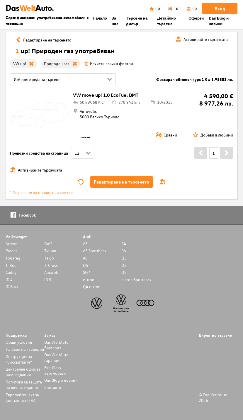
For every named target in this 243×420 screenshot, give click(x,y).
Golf (48, 243)
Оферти (196, 18)
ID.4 (9, 279)
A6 (123, 250)
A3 (85, 243)
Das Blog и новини (219, 20)
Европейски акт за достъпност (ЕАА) (22, 397)
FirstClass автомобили (55, 370)
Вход (220, 8)
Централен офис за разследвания (23, 371)
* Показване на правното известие (41, 192)
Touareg (13, 258)
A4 (123, 243)
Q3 (124, 258)
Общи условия (19, 342)
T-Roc (11, 265)
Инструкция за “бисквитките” (19, 359)
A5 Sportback (94, 250)
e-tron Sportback (136, 279)
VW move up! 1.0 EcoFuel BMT (105, 95)
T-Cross (51, 265)
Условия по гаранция (25, 349)
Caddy (11, 272)
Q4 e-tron (92, 286)
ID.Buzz (12, 286)
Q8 (124, 272)
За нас (115, 20)
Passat (11, 250)
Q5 (85, 265)
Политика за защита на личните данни (24, 384)
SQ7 (86, 272)
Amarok (51, 272)
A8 (85, 258)
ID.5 (47, 279)
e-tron (88, 279)
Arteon (12, 243)
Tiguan (50, 250)
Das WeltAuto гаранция (56, 357)
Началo (100, 18)
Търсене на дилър (137, 20)
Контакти (52, 387)
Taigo (49, 258)
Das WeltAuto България (56, 344)
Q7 (124, 265)
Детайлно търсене (166, 20)
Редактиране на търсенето (121, 182)
